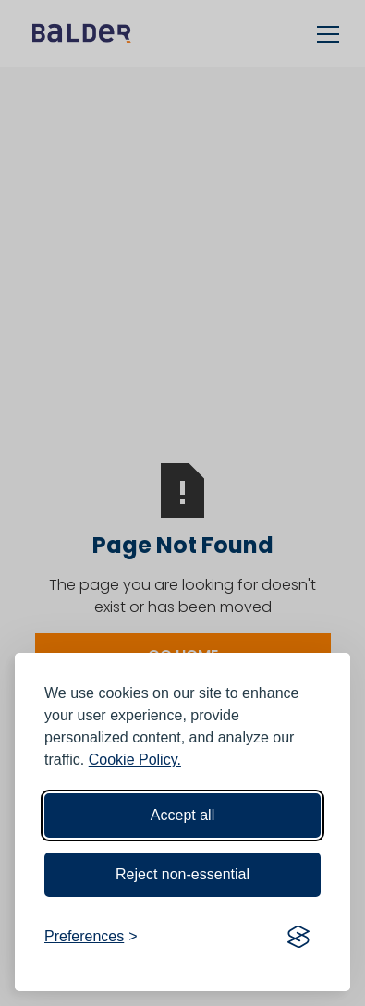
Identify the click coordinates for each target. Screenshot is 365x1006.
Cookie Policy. (135, 759)
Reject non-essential (182, 874)
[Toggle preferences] (91, 937)
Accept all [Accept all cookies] (182, 815)
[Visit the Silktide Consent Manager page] (298, 936)
